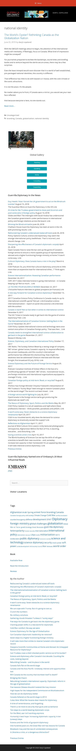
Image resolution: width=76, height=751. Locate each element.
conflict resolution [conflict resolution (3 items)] (61, 515)
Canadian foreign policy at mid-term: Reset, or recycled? (31, 380)
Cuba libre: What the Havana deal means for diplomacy (33, 700)
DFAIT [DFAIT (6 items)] (49, 519)
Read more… (9, 106)
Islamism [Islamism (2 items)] (28, 535)
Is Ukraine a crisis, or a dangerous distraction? (29, 732)
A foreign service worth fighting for (22, 394)
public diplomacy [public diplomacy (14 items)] (29, 538)
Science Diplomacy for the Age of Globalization (30, 631)
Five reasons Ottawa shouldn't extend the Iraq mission (33, 687)
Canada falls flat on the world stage (25, 665)
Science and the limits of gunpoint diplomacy (29, 722)
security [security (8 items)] (48, 542)
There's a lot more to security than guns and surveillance (34, 706)
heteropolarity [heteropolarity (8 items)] (17, 530)
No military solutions (19, 615)
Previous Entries (15, 449)
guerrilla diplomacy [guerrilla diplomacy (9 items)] (53, 526)
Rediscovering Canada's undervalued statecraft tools (32, 583)
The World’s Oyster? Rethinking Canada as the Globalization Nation (31, 36)
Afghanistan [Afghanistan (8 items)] (16, 512)
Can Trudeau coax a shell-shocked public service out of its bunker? (38, 653)
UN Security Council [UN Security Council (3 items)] (36, 546)
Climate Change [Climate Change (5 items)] (40, 515)
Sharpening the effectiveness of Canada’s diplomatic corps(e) (33, 244)
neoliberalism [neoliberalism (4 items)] (15, 539)
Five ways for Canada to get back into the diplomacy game (34, 621)
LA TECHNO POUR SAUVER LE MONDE (24, 287)
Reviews (13, 571)
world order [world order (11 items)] (59, 546)
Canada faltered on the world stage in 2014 (28, 697)
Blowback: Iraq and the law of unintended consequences (34, 729)
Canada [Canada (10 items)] (60, 512)
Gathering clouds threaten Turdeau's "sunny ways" (31, 618)
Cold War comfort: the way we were (25, 628)
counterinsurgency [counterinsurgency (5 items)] (17, 519)
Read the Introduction (19, 566)
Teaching (37, 162)
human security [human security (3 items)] (30, 531)
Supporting (37, 187)
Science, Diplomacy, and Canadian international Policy (31, 341)
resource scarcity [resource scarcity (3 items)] (45, 539)
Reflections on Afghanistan (19, 423)
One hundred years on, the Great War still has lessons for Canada (37, 725)
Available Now (16, 560)
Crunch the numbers (18, 611)
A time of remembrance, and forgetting (26, 703)
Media (37, 175)
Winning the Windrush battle (20, 224)
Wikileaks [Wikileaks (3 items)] (50, 546)
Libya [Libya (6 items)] (33, 535)
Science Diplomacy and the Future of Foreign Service (30, 363)
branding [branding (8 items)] (50, 512)
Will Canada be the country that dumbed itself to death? (33, 674)
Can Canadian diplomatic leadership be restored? (31, 634)
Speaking (37, 168)
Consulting (36, 181)
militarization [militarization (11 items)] (47, 534)
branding (11, 118)
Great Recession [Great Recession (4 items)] (38, 527)
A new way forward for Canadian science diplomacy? (30, 293)
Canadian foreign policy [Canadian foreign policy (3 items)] (17, 515)
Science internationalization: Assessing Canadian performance (34, 275)
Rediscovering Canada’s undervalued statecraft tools (30, 233)
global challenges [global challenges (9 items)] (38, 523)
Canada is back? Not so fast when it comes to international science (36, 309)
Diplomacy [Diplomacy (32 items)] (59, 519)
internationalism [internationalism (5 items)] (41, 531)
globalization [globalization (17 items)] (55, 523)
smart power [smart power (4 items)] (57, 543)
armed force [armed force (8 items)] (40, 512)
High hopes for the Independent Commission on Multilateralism (37, 690)
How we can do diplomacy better (24, 693)
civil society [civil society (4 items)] (29, 515)
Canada (18, 118)
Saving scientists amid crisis (19, 435)
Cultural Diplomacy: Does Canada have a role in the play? (32, 261)
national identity (42, 118)
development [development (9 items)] (39, 519)
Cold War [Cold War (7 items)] (51, 515)
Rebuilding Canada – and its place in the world (29, 662)
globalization (28, 118)
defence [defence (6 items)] (29, 519)
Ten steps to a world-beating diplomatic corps (29, 710)
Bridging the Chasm (18, 678)
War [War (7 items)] (44, 546)
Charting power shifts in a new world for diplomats (31, 624)
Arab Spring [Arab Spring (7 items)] (28, 512)
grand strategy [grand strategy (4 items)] (26, 527)
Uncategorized (13, 115)
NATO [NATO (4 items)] (57, 535)
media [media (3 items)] (38, 535)
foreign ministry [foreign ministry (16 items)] (19, 523)
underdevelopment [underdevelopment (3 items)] (23, 546)
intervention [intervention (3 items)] (21, 535)
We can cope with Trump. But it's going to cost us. (31, 608)
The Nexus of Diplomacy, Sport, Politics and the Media (31, 403)
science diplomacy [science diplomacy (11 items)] (34, 542)
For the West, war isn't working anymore (27, 713)
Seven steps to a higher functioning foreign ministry (31, 637)
